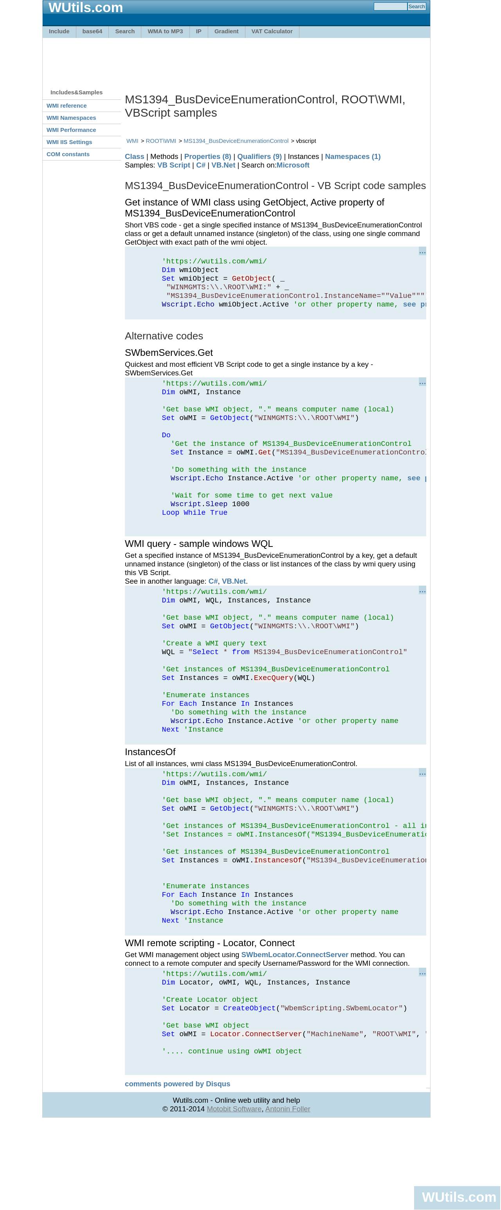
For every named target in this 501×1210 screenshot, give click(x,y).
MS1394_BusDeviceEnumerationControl (236, 140)
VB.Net (223, 165)
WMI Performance (71, 129)
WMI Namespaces (71, 117)
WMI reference (67, 105)
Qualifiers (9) (259, 156)
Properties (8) (207, 156)
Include (59, 31)
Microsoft (293, 165)
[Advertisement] (236, 59)
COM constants (68, 154)
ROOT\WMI (161, 140)
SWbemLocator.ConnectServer (295, 1028)
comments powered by (178, 1172)
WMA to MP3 (165, 31)
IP (199, 31)
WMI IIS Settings (69, 142)
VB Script (173, 165)
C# (200, 165)
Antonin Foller (287, 1197)
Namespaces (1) (353, 156)
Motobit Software (234, 1197)
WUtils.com (459, 1197)
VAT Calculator (272, 31)
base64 (93, 31)
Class (134, 156)
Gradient (226, 31)
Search (125, 31)
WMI (132, 140)
